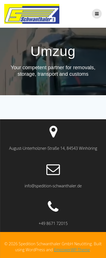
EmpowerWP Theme (72, 249)
